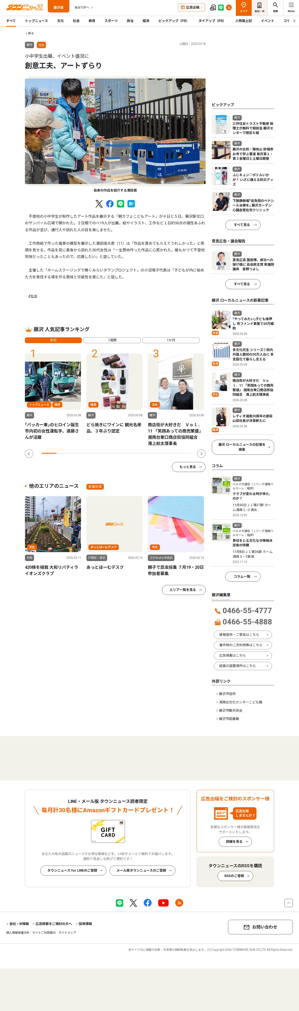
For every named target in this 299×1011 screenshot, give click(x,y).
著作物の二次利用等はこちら (240, 645)
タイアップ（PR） (212, 21)
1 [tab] (49, 453)
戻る (31, 33)
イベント (267, 21)
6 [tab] (123, 453)
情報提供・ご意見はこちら (239, 635)
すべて (11, 21)
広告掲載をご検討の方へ (54, 924)
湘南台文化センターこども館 (240, 702)
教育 (92, 21)
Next (201, 454)
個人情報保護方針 (17, 932)
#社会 (32, 296)
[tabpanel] (115, 134)
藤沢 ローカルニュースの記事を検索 (242, 447)
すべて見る (242, 225)
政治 (130, 21)
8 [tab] (154, 453)
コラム (288, 21)
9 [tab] (169, 453)
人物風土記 (243, 21)
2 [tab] (63, 453)
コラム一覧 (242, 577)
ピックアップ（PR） (173, 21)
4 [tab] (94, 453)
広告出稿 (192, 7)
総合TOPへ (82, 7)
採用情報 (85, 924)
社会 (76, 21)
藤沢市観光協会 (230, 710)
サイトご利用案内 (44, 932)
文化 (60, 21)
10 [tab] (184, 453)
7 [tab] (139, 453)
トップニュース (36, 21)
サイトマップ (67, 932)
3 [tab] (79, 453)
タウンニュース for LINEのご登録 (72, 870)
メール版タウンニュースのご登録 (141, 870)
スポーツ (111, 21)
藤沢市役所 (227, 694)
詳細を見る (234, 842)
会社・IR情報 (19, 924)
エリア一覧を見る (182, 590)
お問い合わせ (264, 927)
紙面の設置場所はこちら (237, 666)
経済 (146, 21)
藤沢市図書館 (229, 719)
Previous (29, 454)
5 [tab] (109, 453)
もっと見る (187, 467)
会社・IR (260, 11)
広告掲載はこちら (232, 655)
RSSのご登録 (234, 876)
